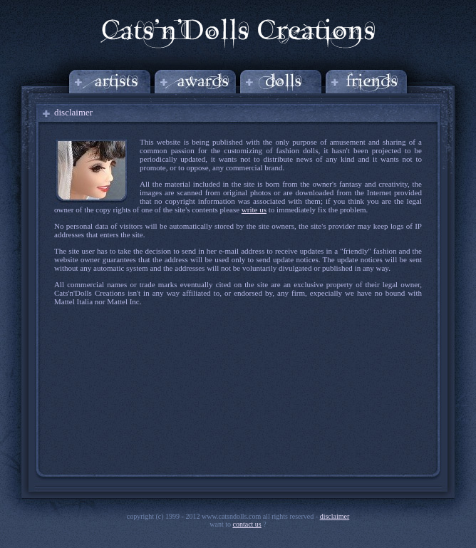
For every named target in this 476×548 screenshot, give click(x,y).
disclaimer (335, 516)
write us (254, 209)
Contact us (247, 524)
